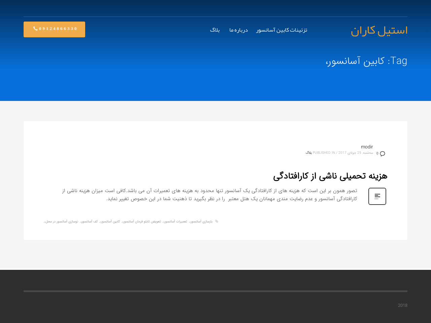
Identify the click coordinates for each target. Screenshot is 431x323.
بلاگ (309, 152)
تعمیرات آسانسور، (175, 221)
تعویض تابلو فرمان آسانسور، (141, 221)
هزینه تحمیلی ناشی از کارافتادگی (330, 176)
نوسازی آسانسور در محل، (61, 221)
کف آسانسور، (89, 221)
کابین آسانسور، (110, 221)
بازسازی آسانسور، (201, 221)
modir (367, 147)
